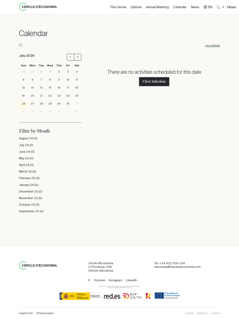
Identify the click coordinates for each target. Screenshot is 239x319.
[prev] (70, 57)
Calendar (212, 46)
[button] (208, 7)
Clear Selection (154, 81)
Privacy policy (44, 313)
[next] (77, 57)
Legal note (26, 313)
